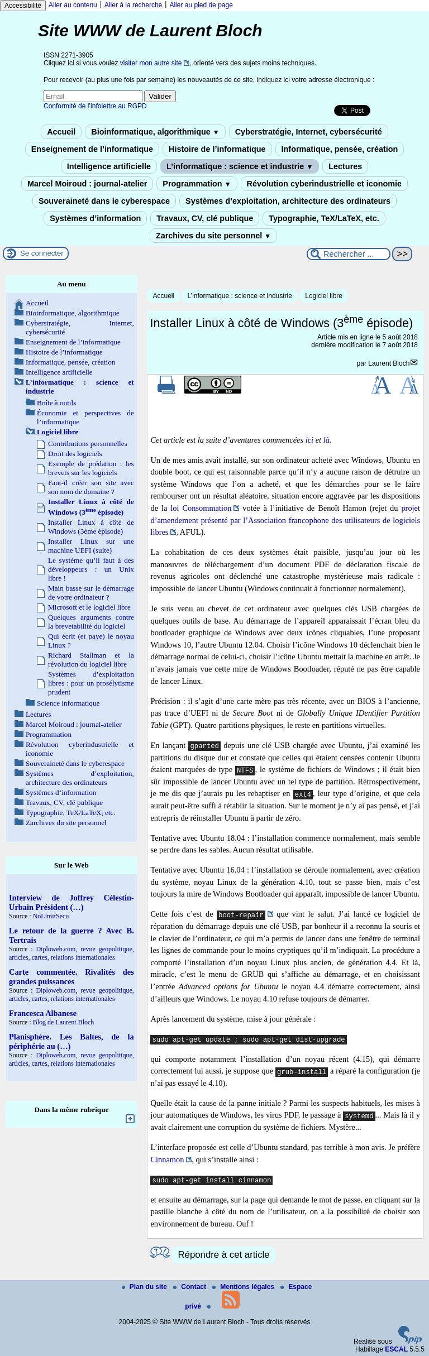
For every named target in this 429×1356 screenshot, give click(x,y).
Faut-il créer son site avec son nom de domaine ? (91, 487)
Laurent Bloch (388, 363)
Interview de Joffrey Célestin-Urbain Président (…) (71, 902)
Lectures (345, 166)
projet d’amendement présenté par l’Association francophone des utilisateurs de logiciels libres (285, 520)
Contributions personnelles (87, 443)
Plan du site (145, 1287)
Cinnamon (167, 1159)
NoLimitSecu (51, 916)
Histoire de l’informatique (217, 149)
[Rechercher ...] (348, 254)
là (326, 439)
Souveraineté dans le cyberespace (104, 201)
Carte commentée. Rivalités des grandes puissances (71, 976)
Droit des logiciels (75, 453)
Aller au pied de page (200, 5)
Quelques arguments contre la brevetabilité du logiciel (91, 621)
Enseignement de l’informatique (92, 149)
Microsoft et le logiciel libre (89, 607)
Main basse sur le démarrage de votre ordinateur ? (91, 592)
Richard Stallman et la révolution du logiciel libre (91, 659)
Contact (190, 1287)
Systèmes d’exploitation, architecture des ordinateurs (287, 201)
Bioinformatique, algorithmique (155, 131)
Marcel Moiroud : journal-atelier (87, 183)
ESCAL (396, 1349)
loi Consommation (200, 508)
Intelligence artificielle (109, 166)
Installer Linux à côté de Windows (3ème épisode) (91, 526)
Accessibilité (22, 5)
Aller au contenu (73, 5)
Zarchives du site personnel (213, 235)
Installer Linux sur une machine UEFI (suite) (91, 545)
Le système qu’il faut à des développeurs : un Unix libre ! (91, 569)
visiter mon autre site (151, 63)
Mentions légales (244, 1287)
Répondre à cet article (223, 1254)
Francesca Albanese (43, 1013)
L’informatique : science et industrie (239, 166)
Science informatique (68, 703)
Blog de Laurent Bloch (63, 1022)
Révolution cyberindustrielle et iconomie (324, 183)
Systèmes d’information (95, 218)
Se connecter (42, 253)
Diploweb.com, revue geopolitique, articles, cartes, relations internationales (71, 953)
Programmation (197, 183)
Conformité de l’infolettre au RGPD (95, 106)
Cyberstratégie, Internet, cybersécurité (308, 131)
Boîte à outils (56, 403)
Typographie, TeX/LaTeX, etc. (324, 218)
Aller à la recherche (133, 5)
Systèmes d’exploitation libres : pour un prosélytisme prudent (91, 683)
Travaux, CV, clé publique (204, 218)
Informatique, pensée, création (340, 149)
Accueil (61, 131)
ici (309, 439)
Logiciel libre (323, 296)
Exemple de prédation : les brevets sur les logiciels (91, 468)
